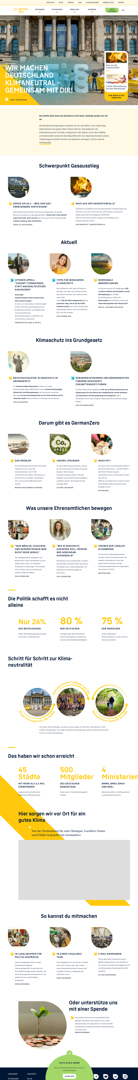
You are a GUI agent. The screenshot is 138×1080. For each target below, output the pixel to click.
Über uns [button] (74, 9)
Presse (71, 2)
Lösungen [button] (39, 9)
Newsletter (108, 2)
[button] (39, 12)
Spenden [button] (92, 9)
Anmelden (69, 1076)
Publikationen (92, 2)
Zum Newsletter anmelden (116, 97)
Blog (61, 2)
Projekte (50, 2)
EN (123, 10)
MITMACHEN (45, 142)
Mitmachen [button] (57, 9)
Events (121, 2)
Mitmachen (13, 1079)
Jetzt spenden (112, 10)
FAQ (80, 2)
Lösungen (13, 1074)
